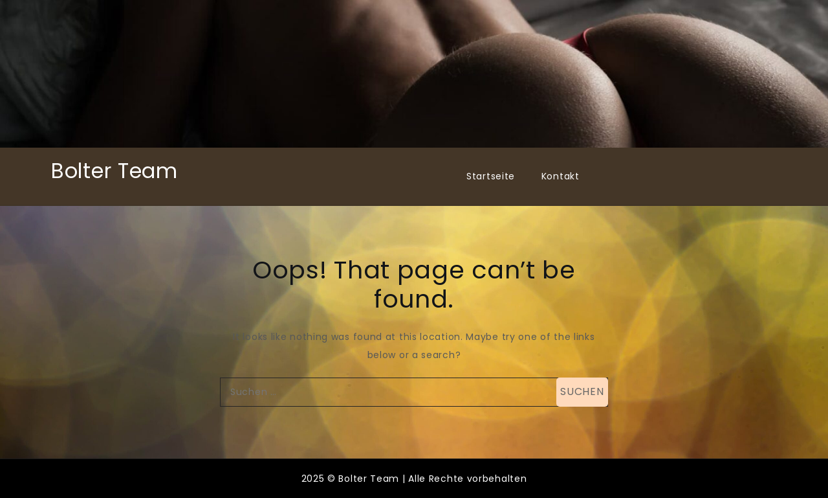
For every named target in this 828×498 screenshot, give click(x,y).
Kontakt (560, 176)
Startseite (490, 176)
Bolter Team (114, 170)
